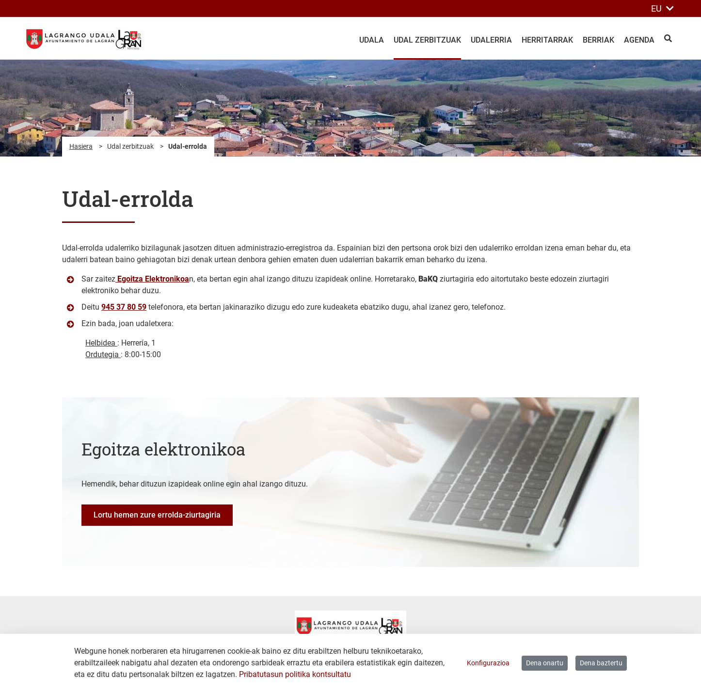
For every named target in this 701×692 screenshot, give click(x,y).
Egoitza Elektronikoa (152, 278)
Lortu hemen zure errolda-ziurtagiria (157, 514)
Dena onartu (544, 663)
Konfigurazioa (488, 663)
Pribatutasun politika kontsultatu (295, 674)
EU (662, 8)
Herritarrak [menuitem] (547, 40)
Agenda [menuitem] (639, 40)
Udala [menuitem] (371, 40)
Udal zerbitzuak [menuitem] (427, 40)
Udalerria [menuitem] (491, 40)
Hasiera (81, 146)
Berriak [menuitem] (598, 40)
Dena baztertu (601, 663)
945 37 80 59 (123, 307)
